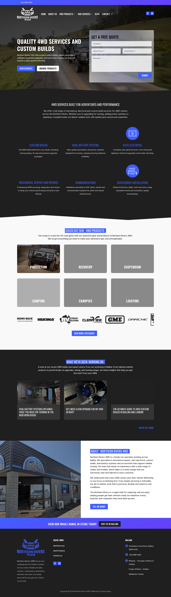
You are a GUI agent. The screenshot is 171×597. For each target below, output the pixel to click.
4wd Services (84, 14)
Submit (145, 75)
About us (52, 14)
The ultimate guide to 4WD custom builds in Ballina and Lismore (131, 410)
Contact (106, 14)
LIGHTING (132, 300)
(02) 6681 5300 (26, 2)
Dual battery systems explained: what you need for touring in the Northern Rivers (36, 412)
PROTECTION (38, 267)
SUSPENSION (132, 267)
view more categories (84, 333)
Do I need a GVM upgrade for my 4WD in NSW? (84, 410)
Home (43, 14)
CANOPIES (85, 300)
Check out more (146, 427)
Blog (97, 14)
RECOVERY (85, 267)
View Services (26, 68)
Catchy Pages (105, 591)
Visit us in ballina (109, 524)
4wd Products (66, 14)
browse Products (47, 68)
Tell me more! (99, 506)
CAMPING (38, 300)
